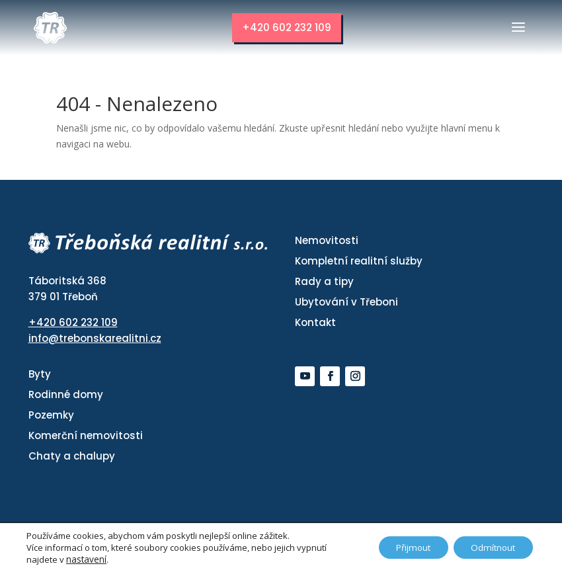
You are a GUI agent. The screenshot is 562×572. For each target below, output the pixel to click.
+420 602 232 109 (286, 27)
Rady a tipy (324, 281)
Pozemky (51, 416)
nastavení (86, 559)
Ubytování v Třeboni (346, 302)
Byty (39, 375)
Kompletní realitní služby (358, 261)
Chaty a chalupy (71, 457)
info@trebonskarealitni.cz (94, 339)
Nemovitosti (326, 240)
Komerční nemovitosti (85, 436)
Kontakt (315, 322)
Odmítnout (490, 547)
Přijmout (403, 547)
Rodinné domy (65, 395)
